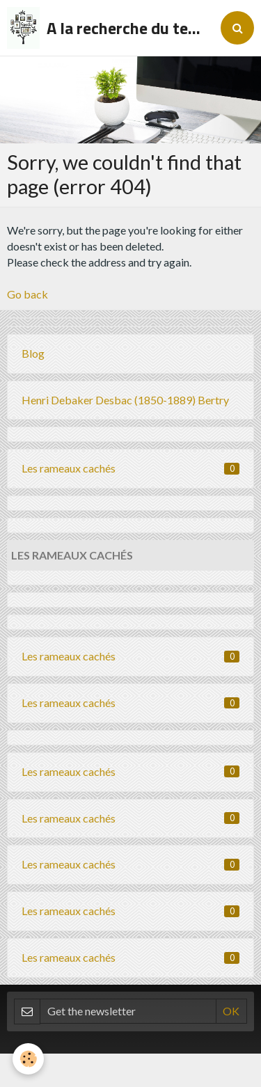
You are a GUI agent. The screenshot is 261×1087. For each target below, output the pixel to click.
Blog (33, 353)
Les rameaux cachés (130, 468)
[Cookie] (28, 1058)
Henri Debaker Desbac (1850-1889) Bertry (125, 399)
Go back (27, 294)
